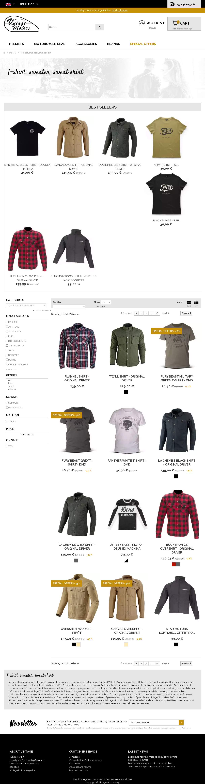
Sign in (152, 27)
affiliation (14, 767)
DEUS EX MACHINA (18, 364)
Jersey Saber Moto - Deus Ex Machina (127, 546)
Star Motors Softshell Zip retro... (177, 630)
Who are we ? (17, 757)
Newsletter (23, 724)
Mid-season (15, 407)
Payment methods (78, 770)
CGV (94, 779)
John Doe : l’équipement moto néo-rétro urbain (151, 766)
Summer (13, 403)
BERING (12, 360)
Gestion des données (108, 779)
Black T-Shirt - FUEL (166, 220)
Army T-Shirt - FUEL (166, 164)
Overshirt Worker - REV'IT (77, 630)
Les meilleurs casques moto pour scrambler (150, 763)
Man (10, 383)
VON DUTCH (14, 331)
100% (11, 350)
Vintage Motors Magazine (22, 770)
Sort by (57, 302)
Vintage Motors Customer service (85, 760)
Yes (10, 446)
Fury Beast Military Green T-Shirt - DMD (177, 378)
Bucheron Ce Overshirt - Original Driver (177, 548)
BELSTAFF (13, 355)
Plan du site (126, 779)
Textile (12, 421)
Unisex (12, 389)
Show (97, 302)
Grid (189, 303)
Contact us (74, 757)
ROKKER (12, 322)
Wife (11, 386)
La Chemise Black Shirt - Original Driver (177, 462)
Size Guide (74, 763)
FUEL (11, 336)
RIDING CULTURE (17, 341)
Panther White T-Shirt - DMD (127, 462)
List (196, 303)
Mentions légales (81, 779)
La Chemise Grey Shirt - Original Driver (77, 546)
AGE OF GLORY (16, 345)
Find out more (120, 10)
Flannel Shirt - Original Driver (77, 378)
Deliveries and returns (80, 767)
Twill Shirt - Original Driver (127, 378)
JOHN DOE (13, 327)
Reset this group (43, 310)
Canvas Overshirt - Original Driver (127, 630)
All (10, 380)
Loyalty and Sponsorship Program (27, 760)
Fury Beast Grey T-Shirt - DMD (77, 462)
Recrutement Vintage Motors (24, 763)
